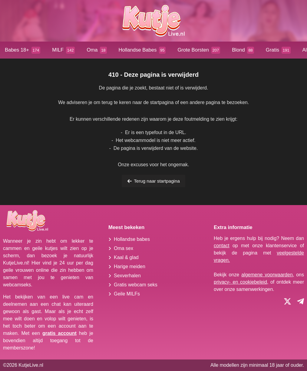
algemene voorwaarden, (267, 274)
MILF (63, 50)
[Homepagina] (153, 21)
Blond (243, 50)
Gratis (278, 50)
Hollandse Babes (142, 50)
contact (221, 245)
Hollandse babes (132, 239)
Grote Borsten (198, 50)
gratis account (59, 333)
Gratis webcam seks (135, 284)
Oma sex (123, 248)
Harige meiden (129, 266)
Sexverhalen (127, 275)
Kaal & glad (126, 257)
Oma (97, 50)
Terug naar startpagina (153, 181)
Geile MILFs (127, 293)
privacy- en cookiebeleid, (241, 282)
